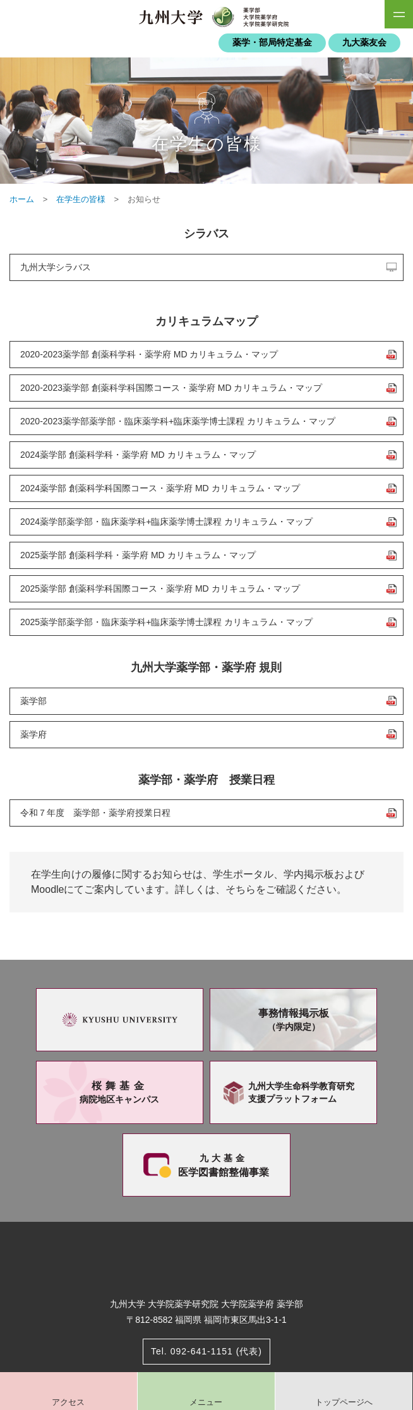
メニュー (205, 1402)
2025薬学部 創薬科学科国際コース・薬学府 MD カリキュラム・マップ (160, 588)
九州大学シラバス (55, 267)
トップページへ (344, 1402)
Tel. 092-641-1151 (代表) (206, 1351)
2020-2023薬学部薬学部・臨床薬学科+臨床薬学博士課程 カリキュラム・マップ (177, 421)
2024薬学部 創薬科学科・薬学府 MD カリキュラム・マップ (138, 455)
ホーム (21, 199)
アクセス (68, 1402)
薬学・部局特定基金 (272, 42)
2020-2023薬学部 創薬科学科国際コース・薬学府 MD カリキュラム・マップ (171, 388)
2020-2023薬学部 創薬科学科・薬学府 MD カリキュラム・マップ (149, 354)
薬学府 (33, 734)
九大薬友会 (364, 42)
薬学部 (33, 701)
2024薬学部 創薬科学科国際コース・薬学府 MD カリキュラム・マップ (160, 488)
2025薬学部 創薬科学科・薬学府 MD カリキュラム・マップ (138, 555)
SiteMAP (399, 14)
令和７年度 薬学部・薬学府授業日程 (95, 813)
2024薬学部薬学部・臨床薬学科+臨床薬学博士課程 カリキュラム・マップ (166, 522)
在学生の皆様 (80, 199)
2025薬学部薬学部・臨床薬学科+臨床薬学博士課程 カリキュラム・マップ (166, 622)
